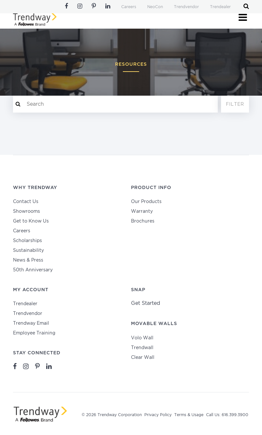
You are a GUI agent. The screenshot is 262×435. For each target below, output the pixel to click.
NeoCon (155, 7)
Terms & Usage (188, 415)
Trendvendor (186, 7)
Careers (128, 7)
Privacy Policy (158, 415)
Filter (235, 104)
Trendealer (220, 7)
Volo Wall (142, 338)
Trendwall (142, 348)
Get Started (145, 303)
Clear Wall (142, 358)
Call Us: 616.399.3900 (227, 415)
